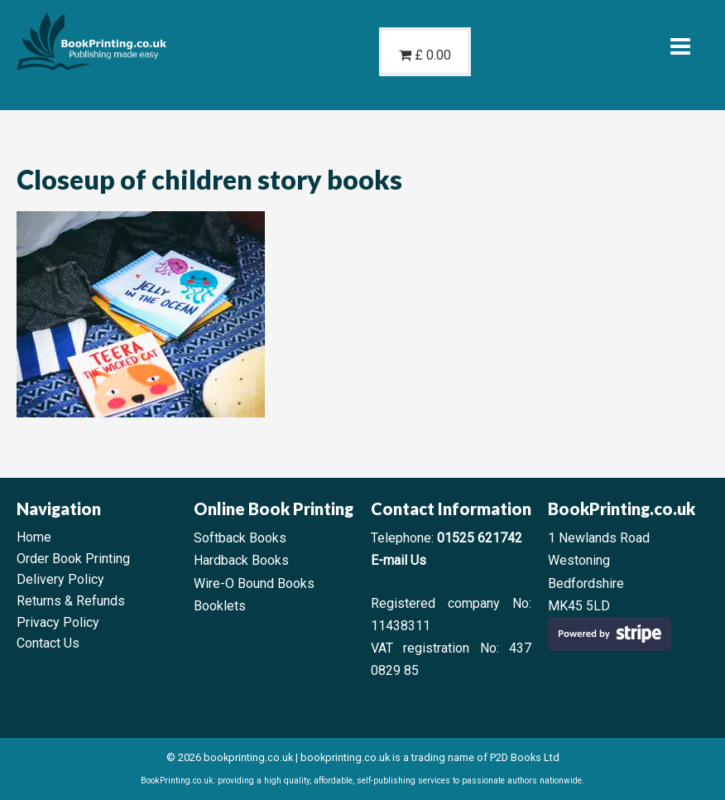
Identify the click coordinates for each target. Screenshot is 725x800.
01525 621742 (479, 538)
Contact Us (48, 643)
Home (34, 537)
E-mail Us (398, 560)
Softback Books (240, 538)
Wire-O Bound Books (254, 583)
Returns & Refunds (71, 601)
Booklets (220, 606)
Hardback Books (241, 560)
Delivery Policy (60, 579)
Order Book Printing (73, 558)
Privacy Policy (58, 622)
